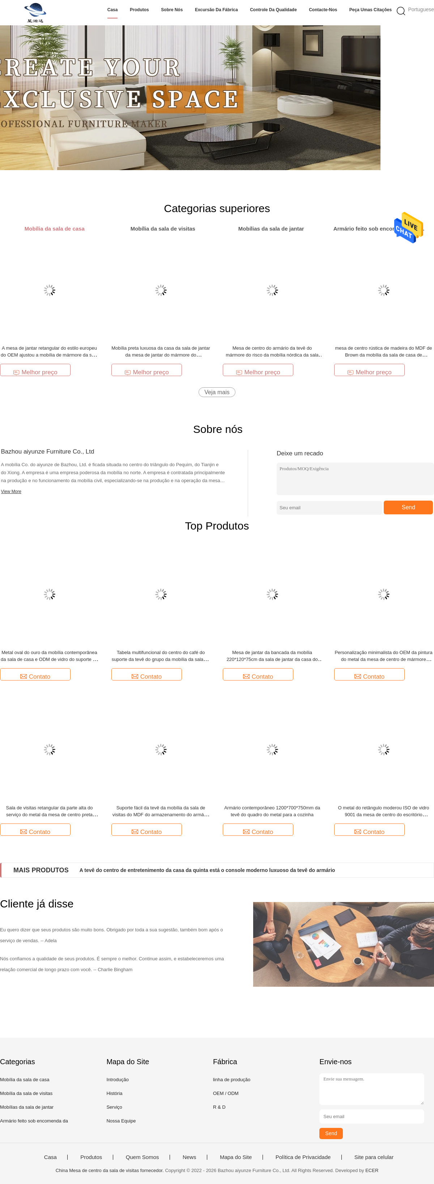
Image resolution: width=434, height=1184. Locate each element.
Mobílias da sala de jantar (27, 1107)
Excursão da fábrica (216, 9)
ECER (371, 1170)
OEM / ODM (226, 1093)
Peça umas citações (370, 9)
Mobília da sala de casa (25, 1079)
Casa (112, 9)
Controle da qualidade (273, 9)
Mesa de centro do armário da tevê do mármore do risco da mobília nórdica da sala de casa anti (272, 355)
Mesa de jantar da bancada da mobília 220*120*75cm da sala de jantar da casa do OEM (272, 659)
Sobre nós (172, 9)
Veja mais (216, 392)
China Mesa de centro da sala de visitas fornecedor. (110, 1170)
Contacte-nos (323, 9)
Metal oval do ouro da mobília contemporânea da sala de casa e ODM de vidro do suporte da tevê (49, 659)
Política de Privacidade (303, 1157)
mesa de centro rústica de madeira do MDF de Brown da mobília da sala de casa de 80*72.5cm (383, 355)
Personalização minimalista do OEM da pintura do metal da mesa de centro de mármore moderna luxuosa (383, 659)
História (114, 1093)
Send (408, 507)
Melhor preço (35, 372)
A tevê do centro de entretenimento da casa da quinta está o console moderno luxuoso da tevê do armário (207, 870)
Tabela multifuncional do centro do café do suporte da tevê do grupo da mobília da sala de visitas (161, 659)
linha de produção (231, 1079)
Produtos (139, 9)
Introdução (117, 1079)
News (189, 1157)
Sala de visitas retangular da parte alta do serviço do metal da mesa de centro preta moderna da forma (49, 814)
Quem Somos (142, 1157)
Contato (35, 676)
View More (11, 491)
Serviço (114, 1107)
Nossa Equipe (121, 1121)
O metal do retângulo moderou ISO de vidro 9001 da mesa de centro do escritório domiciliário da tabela (383, 814)
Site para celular (373, 1157)
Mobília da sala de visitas (26, 1093)
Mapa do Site (236, 1157)
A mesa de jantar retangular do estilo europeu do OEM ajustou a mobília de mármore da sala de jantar (49, 355)
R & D (219, 1107)
